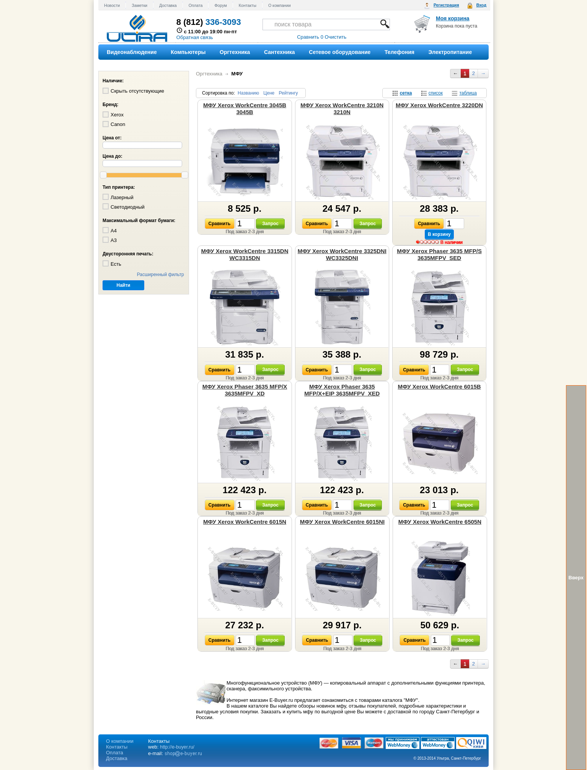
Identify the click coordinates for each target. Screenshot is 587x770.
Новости (112, 5)
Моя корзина (453, 18)
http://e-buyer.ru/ (177, 747)
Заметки (139, 5)
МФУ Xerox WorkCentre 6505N (439, 521)
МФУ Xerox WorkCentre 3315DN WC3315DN (244, 254)
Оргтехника (209, 74)
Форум (220, 5)
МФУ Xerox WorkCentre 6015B (439, 386)
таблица (468, 93)
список (436, 93)
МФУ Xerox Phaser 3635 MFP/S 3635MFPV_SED (439, 254)
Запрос (270, 223)
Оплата (196, 5)
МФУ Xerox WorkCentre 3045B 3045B (244, 108)
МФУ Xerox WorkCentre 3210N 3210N (341, 108)
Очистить (336, 37)
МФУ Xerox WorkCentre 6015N (244, 521)
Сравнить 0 (310, 37)
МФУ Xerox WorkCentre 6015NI (342, 521)
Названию (248, 93)
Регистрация (446, 5)
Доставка (168, 5)
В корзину (439, 234)
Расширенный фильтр (160, 274)
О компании (279, 5)
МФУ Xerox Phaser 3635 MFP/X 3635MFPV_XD (244, 390)
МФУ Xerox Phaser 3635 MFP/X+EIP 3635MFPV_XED (342, 390)
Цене (268, 93)
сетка (406, 93)
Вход (481, 5)
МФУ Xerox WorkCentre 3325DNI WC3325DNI (342, 254)
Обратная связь (194, 37)
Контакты (247, 5)
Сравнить (220, 223)
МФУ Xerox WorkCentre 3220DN (439, 105)
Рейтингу (288, 93)
